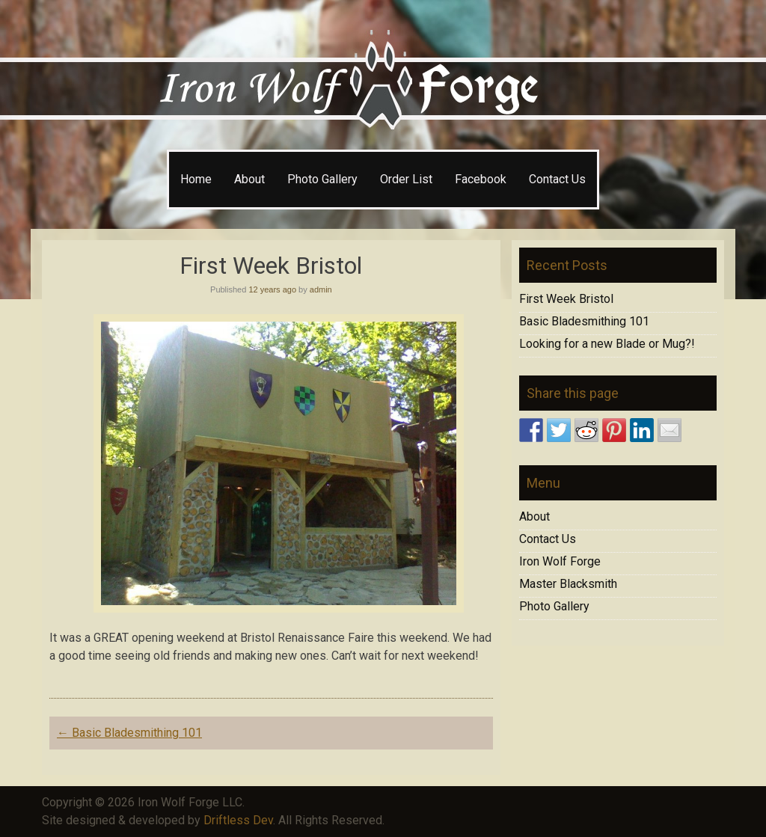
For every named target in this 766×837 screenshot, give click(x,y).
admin (321, 289)
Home (196, 179)
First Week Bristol (566, 299)
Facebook (480, 179)
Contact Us (557, 179)
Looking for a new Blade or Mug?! (607, 344)
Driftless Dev (238, 820)
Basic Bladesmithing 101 (129, 733)
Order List (406, 179)
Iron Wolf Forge (560, 561)
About (249, 179)
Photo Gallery (322, 179)
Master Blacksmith (568, 584)
